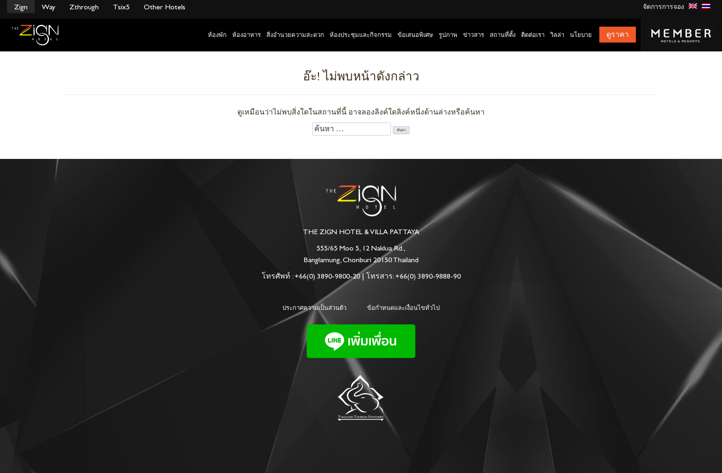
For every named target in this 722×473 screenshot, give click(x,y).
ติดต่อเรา (533, 34)
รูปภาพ (448, 34)
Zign (21, 6)
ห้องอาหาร (246, 34)
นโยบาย (581, 34)
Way (48, 6)
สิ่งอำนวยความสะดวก (295, 34)
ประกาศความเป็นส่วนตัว (314, 307)
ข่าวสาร (473, 34)
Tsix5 (121, 6)
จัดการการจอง (663, 7)
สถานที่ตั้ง (503, 34)
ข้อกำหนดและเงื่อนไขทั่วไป (403, 307)
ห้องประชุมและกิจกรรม (361, 34)
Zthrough (84, 6)
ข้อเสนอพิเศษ (415, 34)
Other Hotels (164, 6)
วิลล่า (557, 34)
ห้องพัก (217, 34)
